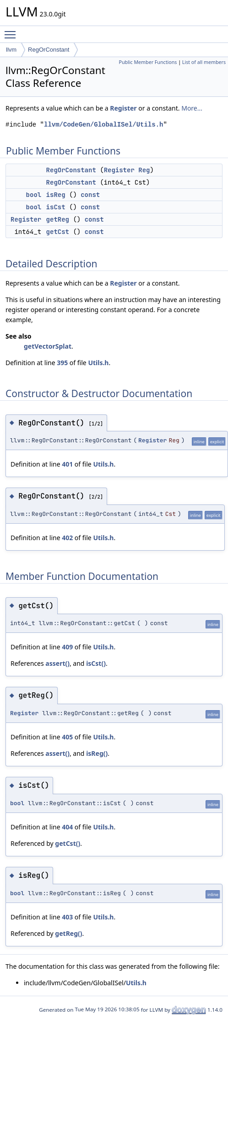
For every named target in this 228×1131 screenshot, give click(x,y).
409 (67, 646)
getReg (57, 219)
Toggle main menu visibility (12, 30)
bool (34, 195)
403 (67, 917)
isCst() (96, 663)
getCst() (67, 843)
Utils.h (98, 362)
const (90, 195)
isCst (55, 207)
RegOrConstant (48, 49)
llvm (11, 49)
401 (67, 464)
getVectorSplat (47, 346)
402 (67, 537)
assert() (57, 663)
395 (62, 362)
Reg (144, 170)
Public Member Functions (148, 62)
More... (191, 108)
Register (123, 108)
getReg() (68, 933)
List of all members (204, 62)
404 (67, 827)
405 (67, 737)
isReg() (97, 753)
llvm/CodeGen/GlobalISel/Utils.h (103, 124)
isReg (55, 195)
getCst (57, 232)
